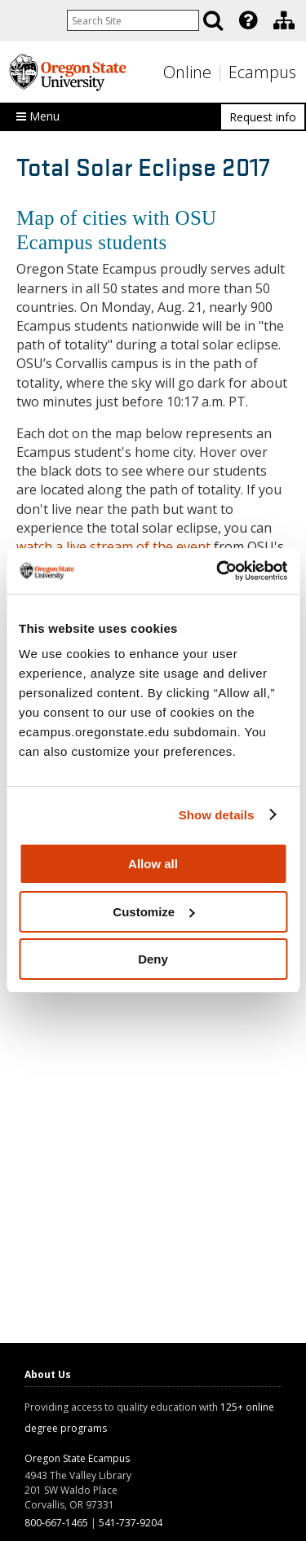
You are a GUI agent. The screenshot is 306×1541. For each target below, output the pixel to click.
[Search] (212, 20)
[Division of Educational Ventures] (284, 20)
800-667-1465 (56, 1523)
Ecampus (262, 72)
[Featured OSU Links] (248, 20)
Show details (217, 815)
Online (187, 72)
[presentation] (247, 20)
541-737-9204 (130, 1523)
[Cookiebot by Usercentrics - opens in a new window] (218, 571)
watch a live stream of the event (113, 546)
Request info (262, 117)
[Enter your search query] (133, 20)
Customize (153, 912)
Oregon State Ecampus (77, 1458)
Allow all (153, 864)
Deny (153, 959)
